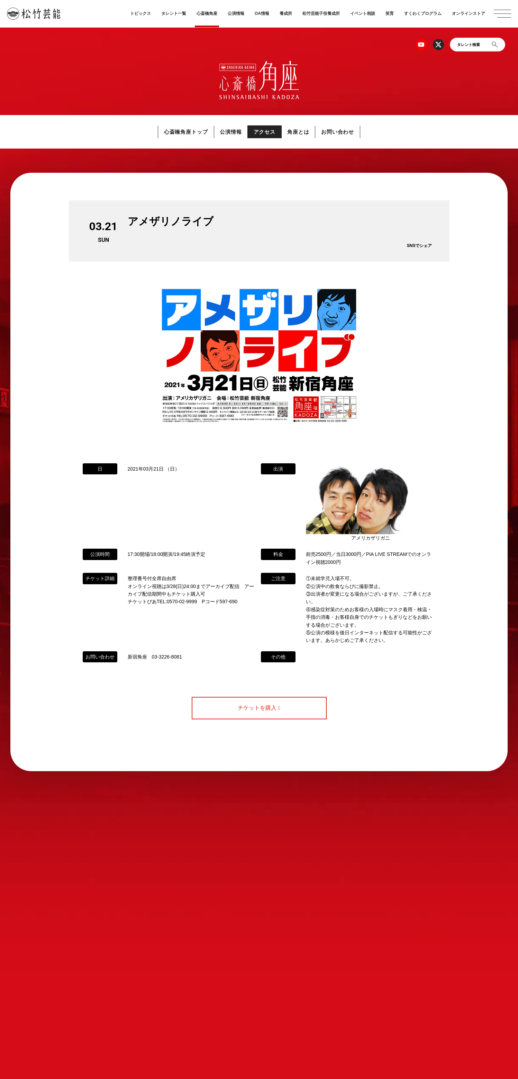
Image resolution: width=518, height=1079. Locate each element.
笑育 (389, 13)
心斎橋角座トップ (178, 132)
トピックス (140, 13)
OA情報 (262, 13)
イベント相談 (362, 13)
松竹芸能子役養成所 (321, 13)
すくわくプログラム (423, 13)
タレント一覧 (173, 13)
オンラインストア (468, 13)
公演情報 (236, 13)
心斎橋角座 (207, 13)
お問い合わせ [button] (346, 132)
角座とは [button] (302, 132)
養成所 (286, 13)
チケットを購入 (259, 708)
